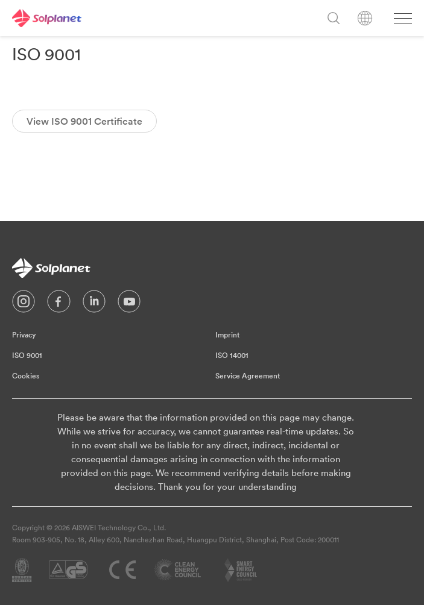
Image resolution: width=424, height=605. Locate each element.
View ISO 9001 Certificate (84, 121)
